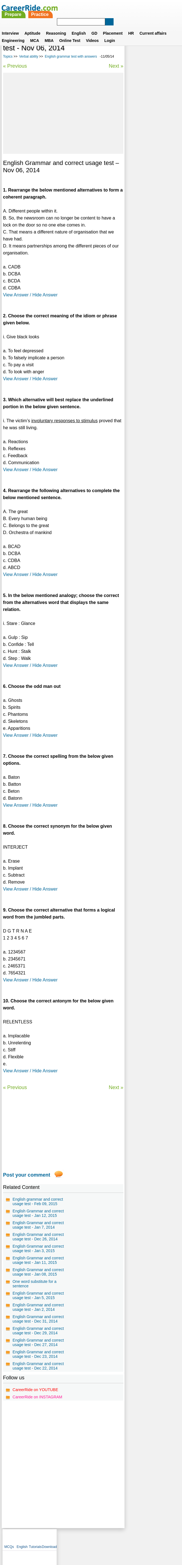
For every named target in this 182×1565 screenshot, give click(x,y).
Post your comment (26, 1175)
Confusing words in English (146, 200)
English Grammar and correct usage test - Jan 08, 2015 (38, 1271)
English (79, 26)
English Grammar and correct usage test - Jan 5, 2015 (38, 1295)
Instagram (152, 1538)
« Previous (15, 66)
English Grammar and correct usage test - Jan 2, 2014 (38, 1307)
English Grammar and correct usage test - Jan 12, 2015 (38, 1213)
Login (109, 34)
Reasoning (56, 26)
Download (172, 50)
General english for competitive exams (146, 170)
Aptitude (32, 26)
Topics (8, 56)
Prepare (80, 7)
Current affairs (152, 26)
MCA (34, 34)
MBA (49, 34)
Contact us (62, 1538)
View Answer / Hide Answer (30, 294)
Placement (113, 26)
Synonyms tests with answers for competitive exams (150, 119)
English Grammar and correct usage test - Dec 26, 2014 (38, 1236)
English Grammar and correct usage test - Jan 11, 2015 (38, 1260)
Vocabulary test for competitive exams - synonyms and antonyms (151, 138)
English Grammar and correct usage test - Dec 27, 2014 (38, 1342)
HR (131, 26)
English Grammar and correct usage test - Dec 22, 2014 (38, 1365)
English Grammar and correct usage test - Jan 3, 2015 (38, 1248)
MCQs (132, 50)
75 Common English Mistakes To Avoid (147, 155)
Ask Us (111, 1538)
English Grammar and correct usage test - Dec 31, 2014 (38, 1318)
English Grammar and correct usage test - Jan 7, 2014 (38, 1225)
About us (40, 1538)
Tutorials (157, 50)
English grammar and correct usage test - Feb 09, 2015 (38, 1201)
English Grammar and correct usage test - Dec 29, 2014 (38, 1330)
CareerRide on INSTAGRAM (37, 1397)
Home (22, 1538)
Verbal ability (28, 56)
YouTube (131, 1538)
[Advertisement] (63, 113)
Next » (116, 66)
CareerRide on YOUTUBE (35, 1389)
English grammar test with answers (71, 56)
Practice (107, 7)
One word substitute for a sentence (34, 1283)
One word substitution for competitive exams (152, 185)
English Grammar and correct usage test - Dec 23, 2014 (38, 1354)
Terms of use (88, 1538)
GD (94, 26)
